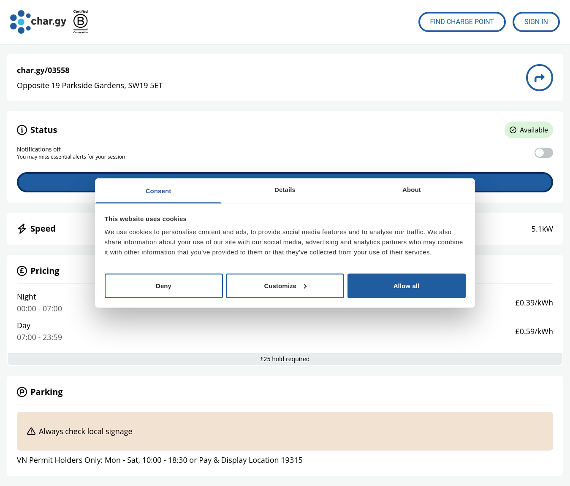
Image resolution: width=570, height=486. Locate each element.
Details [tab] (285, 189)
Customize (285, 285)
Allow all (407, 285)
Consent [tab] (158, 190)
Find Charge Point (462, 22)
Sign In (536, 22)
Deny (163, 285)
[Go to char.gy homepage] (38, 22)
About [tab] (411, 189)
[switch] (544, 153)
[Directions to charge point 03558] (539, 77)
